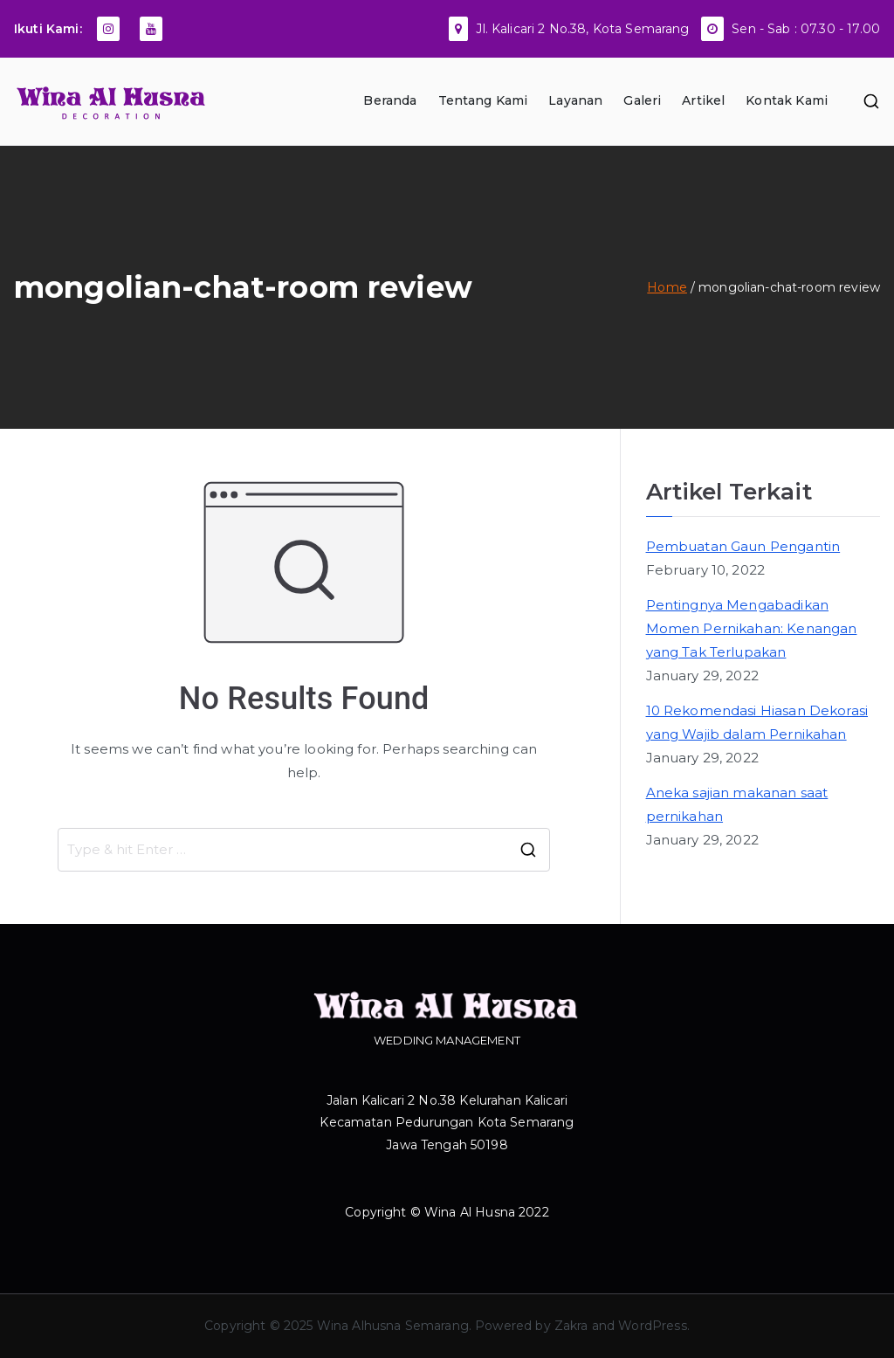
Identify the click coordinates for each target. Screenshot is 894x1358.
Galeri (642, 100)
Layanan (575, 100)
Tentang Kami (483, 100)
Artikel (703, 100)
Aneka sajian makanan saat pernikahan (737, 804)
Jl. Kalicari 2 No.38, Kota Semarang (582, 29)
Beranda (389, 100)
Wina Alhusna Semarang (393, 1326)
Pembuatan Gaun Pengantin (743, 546)
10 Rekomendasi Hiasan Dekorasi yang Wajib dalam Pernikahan (757, 722)
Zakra (571, 1326)
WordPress (652, 1326)
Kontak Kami (787, 100)
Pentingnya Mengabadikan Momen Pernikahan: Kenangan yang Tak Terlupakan (751, 628)
